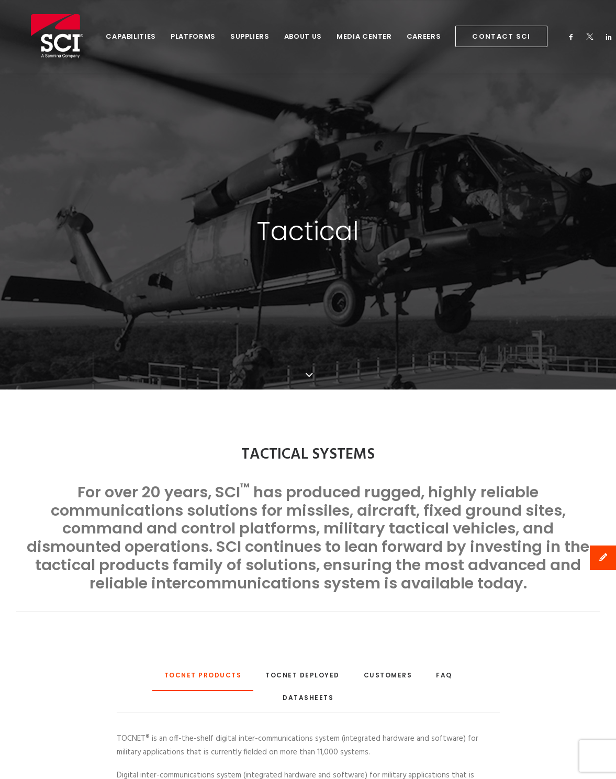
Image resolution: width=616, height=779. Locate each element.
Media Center (335, 36)
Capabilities (101, 36)
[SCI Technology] (43, 36)
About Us (274, 36)
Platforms (163, 36)
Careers (394, 36)
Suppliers (220, 36)
